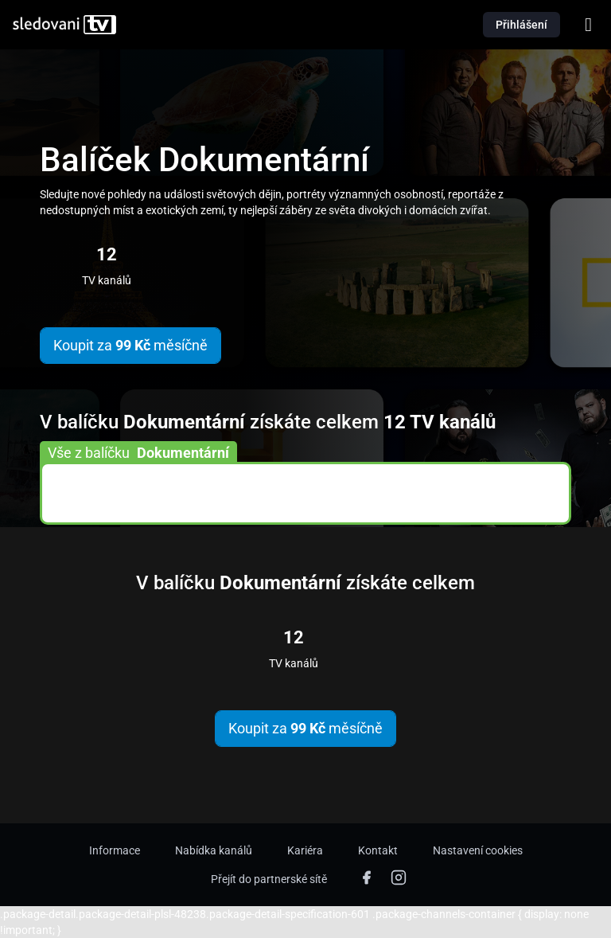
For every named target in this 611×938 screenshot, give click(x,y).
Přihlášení (521, 24)
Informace (114, 850)
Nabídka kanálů (213, 850)
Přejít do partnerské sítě (269, 879)
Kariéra (305, 850)
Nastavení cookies (478, 850)
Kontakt (378, 850)
